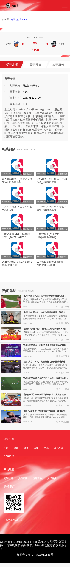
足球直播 (51, 478)
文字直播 (58, 64)
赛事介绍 (12, 64)
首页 (13, 19)
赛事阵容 (35, 64)
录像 (26, 448)
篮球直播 (37, 478)
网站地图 (8, 478)
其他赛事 (58, 448)
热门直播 (22, 478)
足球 (6, 448)
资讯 (46, 448)
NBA (24, 19)
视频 (36, 448)
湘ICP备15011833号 (40, 554)
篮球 (18, 19)
